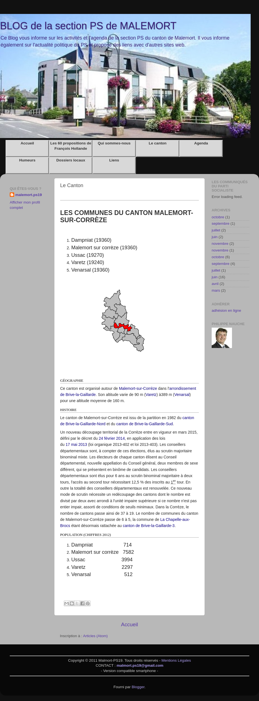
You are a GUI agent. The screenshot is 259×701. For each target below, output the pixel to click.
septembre (220, 223)
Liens (114, 160)
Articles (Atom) (95, 636)
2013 (82, 444)
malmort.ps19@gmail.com (140, 665)
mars (216, 290)
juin (215, 237)
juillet (216, 230)
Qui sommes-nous (114, 143)
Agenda (201, 143)
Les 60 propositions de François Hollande (70, 146)
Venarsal (181, 394)
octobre (218, 217)
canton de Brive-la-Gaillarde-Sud (144, 424)
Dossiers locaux (70, 160)
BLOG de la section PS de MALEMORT (88, 26)
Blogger (138, 687)
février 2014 (114, 438)
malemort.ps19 (28, 195)
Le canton (158, 143)
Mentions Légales (176, 660)
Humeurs (27, 160)
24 (101, 438)
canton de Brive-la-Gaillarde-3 (149, 525)
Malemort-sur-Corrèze (138, 388)
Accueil (27, 143)
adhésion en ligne (226, 310)
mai (74, 444)
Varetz (151, 394)
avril (215, 284)
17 (67, 444)
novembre (220, 243)
